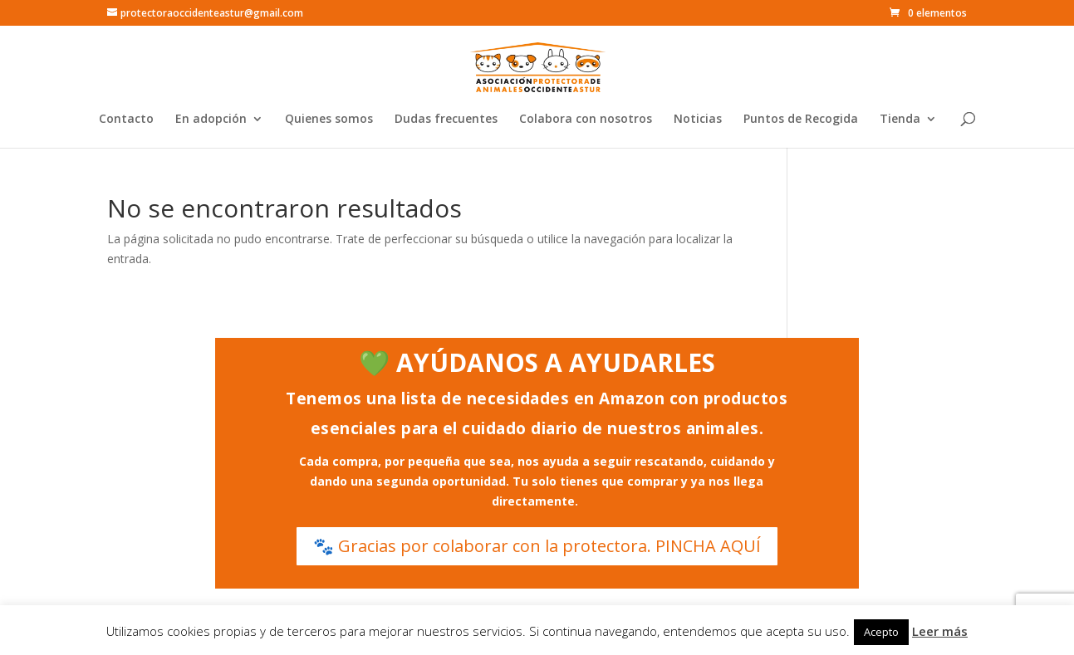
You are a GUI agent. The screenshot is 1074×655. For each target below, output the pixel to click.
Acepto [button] (881, 631)
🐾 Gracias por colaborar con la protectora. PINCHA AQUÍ (537, 546)
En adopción (211, 119)
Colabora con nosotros (585, 119)
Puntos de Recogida (800, 119)
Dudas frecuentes (446, 119)
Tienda (900, 119)
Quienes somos (329, 119)
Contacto (126, 119)
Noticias (698, 119)
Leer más (940, 631)
